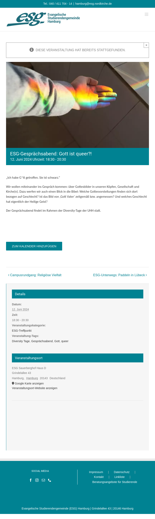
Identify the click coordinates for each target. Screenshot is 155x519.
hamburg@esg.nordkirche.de (93, 3)
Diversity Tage (21, 341)
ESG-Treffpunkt (21, 330)
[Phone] (49, 480)
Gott (57, 341)
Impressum (96, 472)
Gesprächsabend (42, 341)
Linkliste (119, 477)
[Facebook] (30, 480)
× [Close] (146, 45)
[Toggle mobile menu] (147, 14)
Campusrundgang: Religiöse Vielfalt (35, 275)
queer (64, 341)
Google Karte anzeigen (29, 383)
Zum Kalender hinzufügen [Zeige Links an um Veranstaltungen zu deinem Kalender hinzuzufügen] (34, 246)
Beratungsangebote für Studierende (114, 482)
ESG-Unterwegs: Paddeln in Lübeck (119, 275)
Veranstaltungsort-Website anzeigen (34, 388)
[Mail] (43, 480)
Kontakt (99, 477)
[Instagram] (37, 480)
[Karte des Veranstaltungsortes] (77, 413)
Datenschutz (122, 472)
